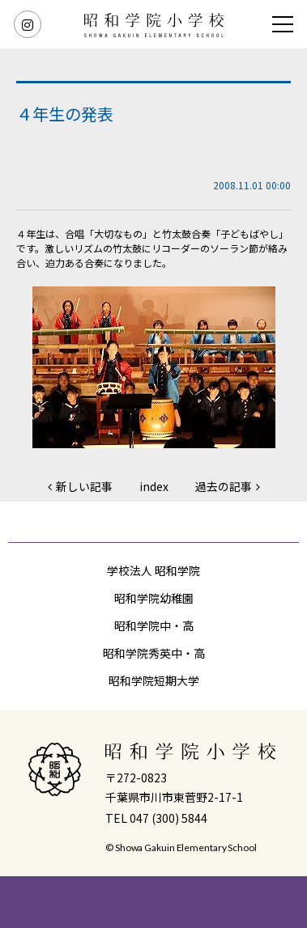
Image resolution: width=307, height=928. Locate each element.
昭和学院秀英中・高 (154, 653)
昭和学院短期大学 (154, 680)
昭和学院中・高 (154, 625)
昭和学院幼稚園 (154, 598)
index (153, 486)
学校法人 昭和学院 (153, 570)
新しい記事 (84, 486)
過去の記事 (223, 486)
